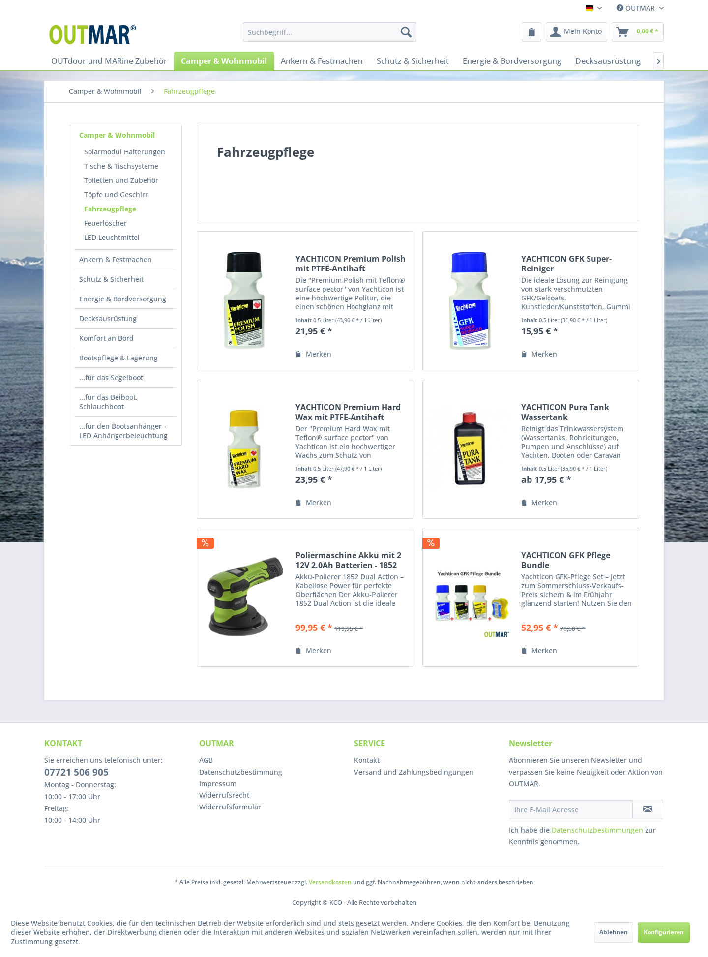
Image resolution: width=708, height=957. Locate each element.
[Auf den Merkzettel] (313, 354)
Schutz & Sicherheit (111, 279)
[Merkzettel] (531, 32)
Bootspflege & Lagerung (118, 357)
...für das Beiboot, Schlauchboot (108, 401)
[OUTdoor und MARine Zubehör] (109, 61)
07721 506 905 (76, 772)
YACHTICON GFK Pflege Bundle (565, 560)
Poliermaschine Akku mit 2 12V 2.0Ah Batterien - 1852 (348, 560)
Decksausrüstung (108, 318)
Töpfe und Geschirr (116, 194)
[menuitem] (329, 32)
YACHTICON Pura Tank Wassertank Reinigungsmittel (565, 412)
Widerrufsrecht (224, 795)
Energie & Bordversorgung (122, 298)
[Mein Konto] (576, 32)
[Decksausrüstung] (608, 61)
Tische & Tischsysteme (121, 166)
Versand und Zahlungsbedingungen (413, 772)
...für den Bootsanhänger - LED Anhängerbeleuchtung (123, 430)
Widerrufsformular (230, 806)
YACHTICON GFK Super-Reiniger (566, 263)
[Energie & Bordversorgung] (512, 61)
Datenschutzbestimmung (240, 772)
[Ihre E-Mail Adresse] (571, 809)
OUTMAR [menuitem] (637, 8)
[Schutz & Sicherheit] (413, 61)
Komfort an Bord (106, 338)
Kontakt (367, 760)
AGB (206, 760)
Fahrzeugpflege (110, 208)
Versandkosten (330, 882)
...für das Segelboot (111, 377)
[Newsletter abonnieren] (647, 809)
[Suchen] (406, 32)
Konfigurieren (664, 932)
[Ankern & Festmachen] (322, 61)
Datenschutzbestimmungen (597, 830)
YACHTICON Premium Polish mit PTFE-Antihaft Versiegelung (350, 263)
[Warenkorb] (638, 32)
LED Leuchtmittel (112, 237)
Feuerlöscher (105, 223)
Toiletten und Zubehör (121, 180)
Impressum (217, 783)
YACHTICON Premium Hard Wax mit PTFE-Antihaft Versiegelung (348, 412)
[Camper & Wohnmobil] (224, 61)
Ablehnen (613, 932)
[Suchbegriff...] (329, 32)
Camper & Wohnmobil (117, 135)
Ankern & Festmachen (115, 259)
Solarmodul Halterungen (124, 151)
